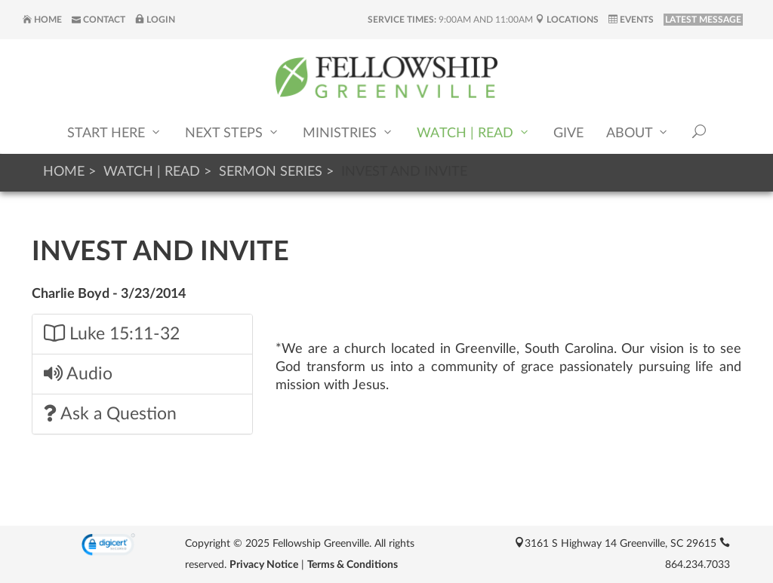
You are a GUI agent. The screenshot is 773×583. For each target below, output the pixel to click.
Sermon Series (270, 172)
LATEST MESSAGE (703, 19)
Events (631, 19)
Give (568, 133)
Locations (567, 19)
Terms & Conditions (352, 565)
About (638, 132)
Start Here (114, 132)
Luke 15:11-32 (112, 333)
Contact (98, 19)
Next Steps (232, 132)
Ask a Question (110, 413)
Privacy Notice (263, 565)
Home (42, 19)
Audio (78, 373)
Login (155, 19)
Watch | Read (474, 132)
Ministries (348, 132)
